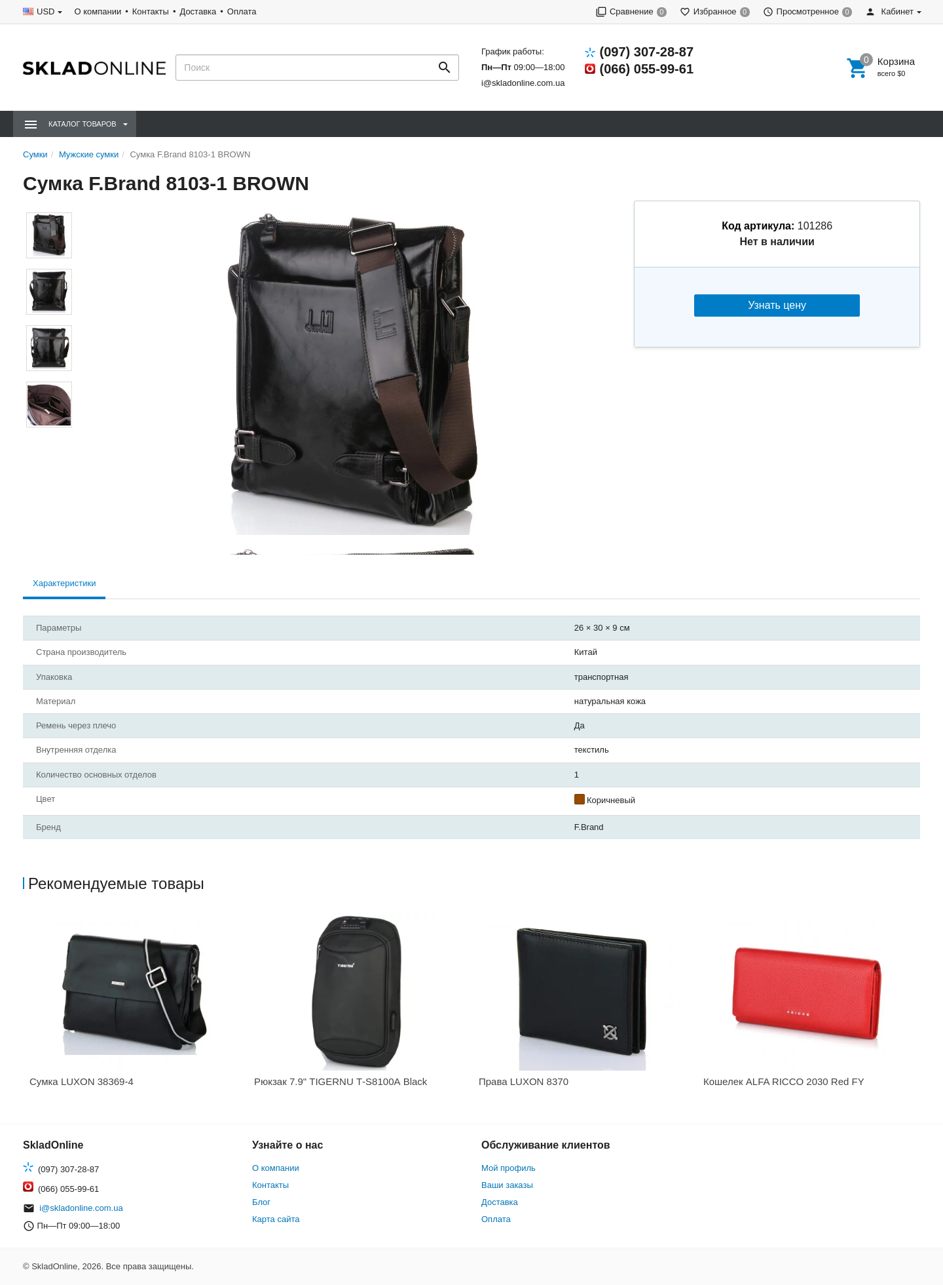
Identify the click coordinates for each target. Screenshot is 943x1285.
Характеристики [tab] (64, 583)
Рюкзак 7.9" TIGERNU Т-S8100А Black (340, 1081)
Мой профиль (508, 1168)
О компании (97, 11)
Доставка (197, 11)
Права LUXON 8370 (523, 1081)
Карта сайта (275, 1219)
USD (45, 11)
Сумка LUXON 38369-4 (81, 1081)
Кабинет (889, 11)
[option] (135, 1005)
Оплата (242, 11)
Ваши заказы (507, 1185)
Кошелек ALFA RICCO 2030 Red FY (783, 1081)
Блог (261, 1202)
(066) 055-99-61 (646, 69)
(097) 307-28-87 (646, 52)
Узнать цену (777, 305)
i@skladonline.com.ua (522, 83)
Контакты (150, 11)
